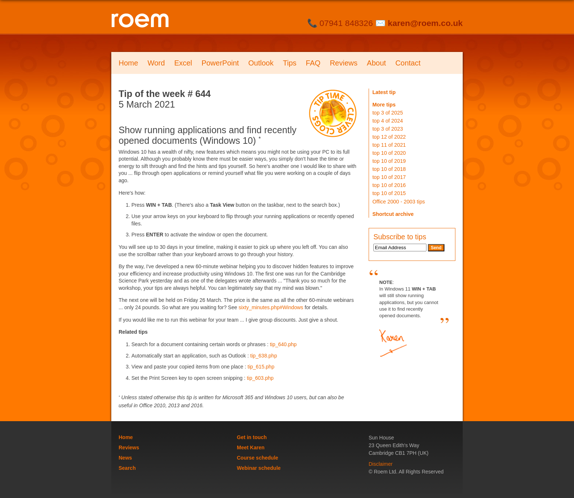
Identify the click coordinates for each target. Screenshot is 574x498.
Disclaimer (380, 464)
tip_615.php (260, 367)
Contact (408, 63)
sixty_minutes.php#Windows (271, 307)
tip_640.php (283, 344)
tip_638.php (263, 356)
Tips (290, 63)
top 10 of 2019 (389, 161)
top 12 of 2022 (389, 137)
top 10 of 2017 (389, 177)
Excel (183, 63)
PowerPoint (220, 63)
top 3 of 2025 (387, 113)
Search (127, 468)
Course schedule (257, 458)
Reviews (344, 63)
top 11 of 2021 (389, 145)
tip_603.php (260, 378)
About (376, 63)
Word (156, 63)
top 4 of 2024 (387, 121)
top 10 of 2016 (389, 185)
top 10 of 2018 (389, 169)
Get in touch (252, 437)
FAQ (313, 63)
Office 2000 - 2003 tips (398, 202)
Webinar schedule (259, 468)
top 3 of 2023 (387, 129)
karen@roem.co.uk (425, 23)
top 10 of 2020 (389, 153)
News (125, 458)
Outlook (260, 63)
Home (128, 63)
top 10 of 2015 (389, 193)
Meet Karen (250, 447)
